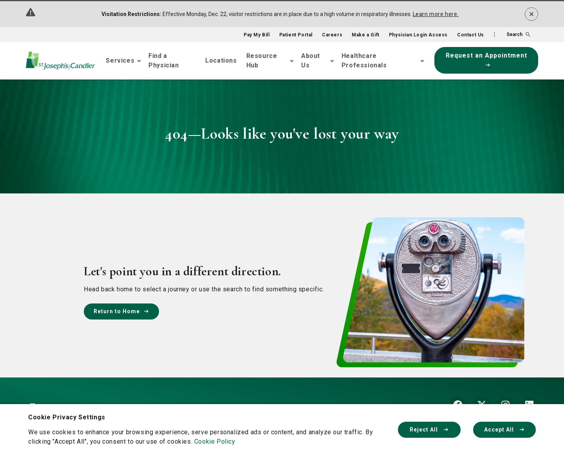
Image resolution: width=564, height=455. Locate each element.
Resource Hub (261, 60)
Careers (332, 35)
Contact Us (470, 35)
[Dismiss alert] (531, 14)
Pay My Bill (257, 35)
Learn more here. (436, 14)
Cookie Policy (214, 441)
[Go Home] (60, 61)
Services (120, 60)
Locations (221, 60)
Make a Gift (366, 35)
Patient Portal (296, 35)
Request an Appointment (486, 59)
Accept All (504, 429)
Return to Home (121, 311)
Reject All (429, 429)
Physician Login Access (418, 35)
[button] (512, 34)
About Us (310, 60)
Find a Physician (163, 60)
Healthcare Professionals (364, 60)
